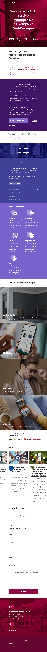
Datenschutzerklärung (17, 570)
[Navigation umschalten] (39, 2)
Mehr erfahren (15, 183)
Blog (10, 640)
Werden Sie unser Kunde (18, 120)
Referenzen (12, 125)
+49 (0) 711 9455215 (11, 528)
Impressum (26, 640)
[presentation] (13, 580)
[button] (23, 162)
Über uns (34, 120)
